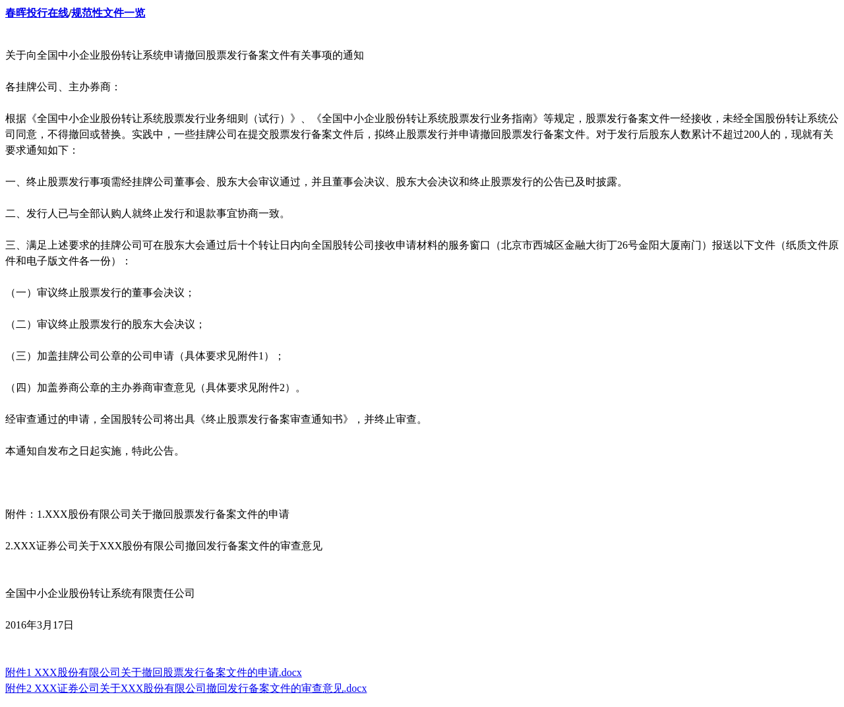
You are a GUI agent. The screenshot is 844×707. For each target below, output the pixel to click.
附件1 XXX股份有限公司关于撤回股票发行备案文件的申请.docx (153, 672)
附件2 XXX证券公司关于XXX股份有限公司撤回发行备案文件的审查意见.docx (186, 688)
